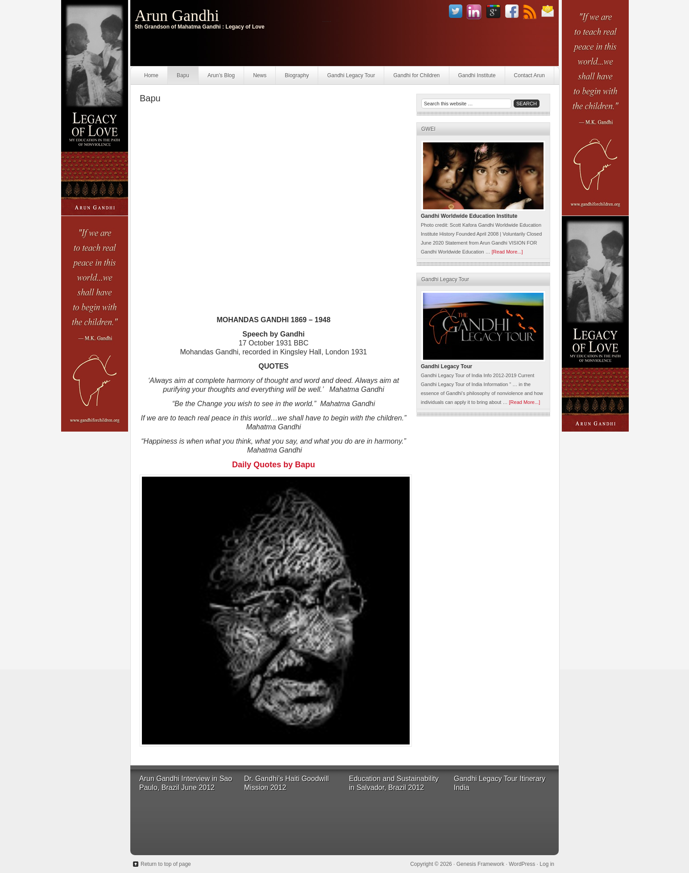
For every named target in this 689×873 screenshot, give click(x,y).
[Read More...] (507, 251)
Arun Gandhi (177, 16)
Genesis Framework (480, 864)
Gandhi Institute (477, 75)
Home (151, 75)
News (259, 75)
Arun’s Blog (221, 75)
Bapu (183, 75)
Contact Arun (529, 75)
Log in (547, 864)
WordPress (522, 864)
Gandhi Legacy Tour (351, 75)
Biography (297, 75)
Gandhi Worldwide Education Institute (469, 216)
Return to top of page (166, 864)
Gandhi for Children (416, 75)
